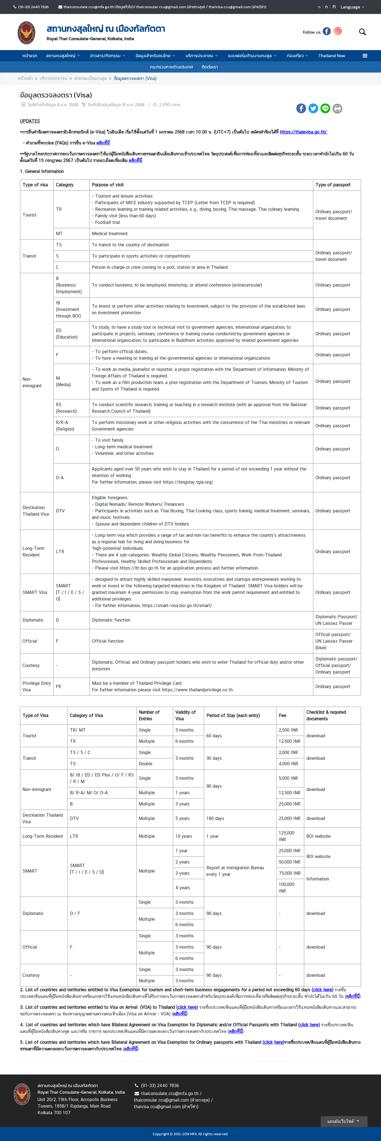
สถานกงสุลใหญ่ (63, 55)
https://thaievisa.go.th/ (303, 132)
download (315, 735)
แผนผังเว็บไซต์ (344, 1120)
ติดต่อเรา (210, 66)
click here (187, 1007)
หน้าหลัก (25, 78)
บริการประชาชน (202, 55)
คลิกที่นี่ (103, 143)
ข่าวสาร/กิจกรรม (108, 55)
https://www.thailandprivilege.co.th (197, 689)
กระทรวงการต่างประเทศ (171, 66)
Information (317, 879)
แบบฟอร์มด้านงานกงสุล (253, 55)
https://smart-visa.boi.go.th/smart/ (177, 605)
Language (353, 7)
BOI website (318, 836)
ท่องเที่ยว (298, 55)
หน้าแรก (29, 55)
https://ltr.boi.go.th (139, 568)
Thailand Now (332, 55)
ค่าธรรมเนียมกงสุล (90, 78)
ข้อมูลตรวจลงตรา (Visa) (135, 78)
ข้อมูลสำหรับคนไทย (156, 55)
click (268, 1042)
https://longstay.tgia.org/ (188, 482)
